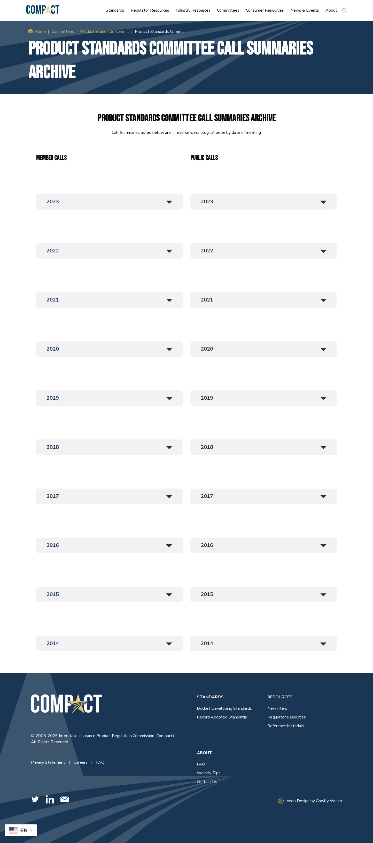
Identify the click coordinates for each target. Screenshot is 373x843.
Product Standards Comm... (104, 31)
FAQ (100, 762)
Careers (81, 762)
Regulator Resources (286, 717)
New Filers (277, 708)
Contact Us (207, 782)
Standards (210, 697)
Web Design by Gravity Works (310, 801)
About (204, 753)
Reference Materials (285, 726)
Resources (279, 697)
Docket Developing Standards (224, 708)
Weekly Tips (209, 773)
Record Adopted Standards (222, 717)
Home (40, 31)
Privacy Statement (48, 762)
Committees (63, 31)
